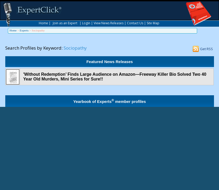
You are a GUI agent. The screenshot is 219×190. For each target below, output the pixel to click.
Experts (24, 30)
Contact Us (135, 23)
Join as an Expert (65, 23)
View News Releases (108, 23)
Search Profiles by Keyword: (34, 48)
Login (86, 23)
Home (43, 23)
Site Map (153, 23)
